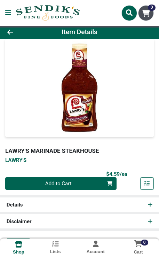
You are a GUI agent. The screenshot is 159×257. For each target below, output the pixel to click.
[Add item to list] (147, 183)
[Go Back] (23, 32)
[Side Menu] (8, 13)
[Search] (129, 13)
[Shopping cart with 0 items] (146, 13)
